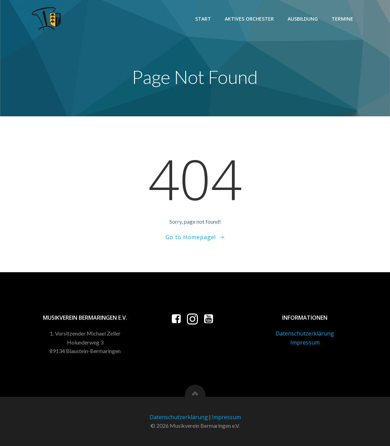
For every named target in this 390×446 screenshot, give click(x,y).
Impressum (305, 342)
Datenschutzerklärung (305, 333)
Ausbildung (303, 18)
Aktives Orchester (249, 18)
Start (203, 18)
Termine (342, 18)
